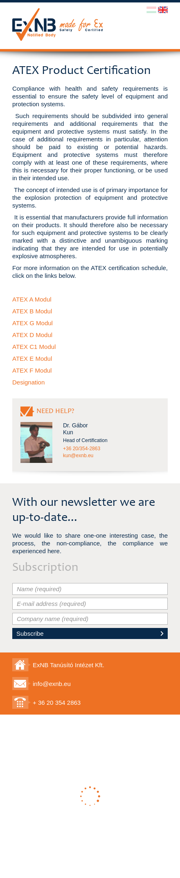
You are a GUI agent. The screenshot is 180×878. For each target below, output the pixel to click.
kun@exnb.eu (78, 455)
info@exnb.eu (52, 683)
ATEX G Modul (32, 322)
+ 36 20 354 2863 (57, 702)
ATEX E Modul (32, 358)
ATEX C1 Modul (34, 346)
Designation (28, 382)
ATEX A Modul (32, 299)
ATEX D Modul (32, 334)
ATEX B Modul (32, 311)
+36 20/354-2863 (81, 448)
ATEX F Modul (32, 370)
